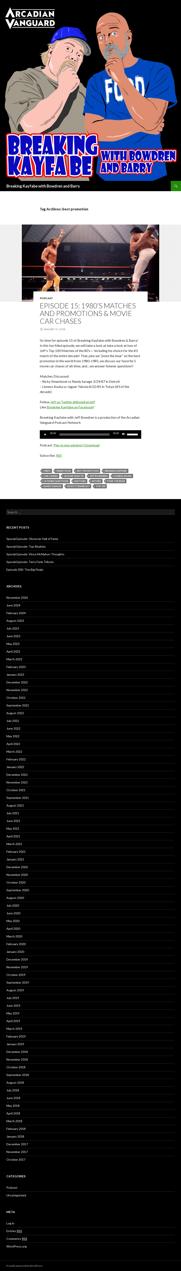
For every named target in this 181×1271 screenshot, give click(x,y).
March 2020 (14, 936)
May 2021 (12, 828)
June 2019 (13, 1005)
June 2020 (13, 913)
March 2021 (14, 844)
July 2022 (12, 721)
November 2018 (17, 1059)
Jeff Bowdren (99, 475)
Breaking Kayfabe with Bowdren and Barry (43, 186)
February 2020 (16, 944)
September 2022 (17, 705)
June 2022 (13, 728)
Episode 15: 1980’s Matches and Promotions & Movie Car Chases (88, 313)
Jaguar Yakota (74, 475)
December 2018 (17, 1052)
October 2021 (15, 790)
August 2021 (15, 805)
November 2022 (17, 690)
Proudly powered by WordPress (24, 1265)
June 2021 (13, 821)
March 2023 (14, 659)
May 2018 (12, 1105)
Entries (14, 1231)
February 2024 (16, 613)
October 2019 (15, 975)
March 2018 (14, 1121)
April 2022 (13, 744)
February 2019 (16, 1036)
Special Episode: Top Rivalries (26, 546)
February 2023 (16, 667)
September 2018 (17, 1075)
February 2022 (16, 759)
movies (96, 481)
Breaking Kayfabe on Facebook (70, 407)
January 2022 (15, 767)
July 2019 (12, 998)
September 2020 (17, 890)
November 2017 (17, 1152)
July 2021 (12, 813)
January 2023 (15, 674)
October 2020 (15, 882)
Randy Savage (52, 486)
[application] (90, 434)
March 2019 (14, 1028)
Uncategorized (16, 1195)
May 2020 (12, 921)
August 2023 (15, 620)
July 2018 (12, 1090)
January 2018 (15, 1136)
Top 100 (100, 486)
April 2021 (13, 836)
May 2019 (12, 1013)
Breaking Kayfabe (116, 470)
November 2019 (17, 967)
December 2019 (17, 959)
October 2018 (15, 1067)
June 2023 (13, 636)
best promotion (88, 470)
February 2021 (16, 851)
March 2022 (14, 751)
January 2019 (15, 1044)
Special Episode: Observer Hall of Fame (32, 539)
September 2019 (17, 982)
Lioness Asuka (123, 475)
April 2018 (13, 1113)
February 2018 (16, 1129)
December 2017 (17, 1144)
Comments (16, 1239)
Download (91, 445)
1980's (46, 470)
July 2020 (12, 905)
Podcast (46, 298)
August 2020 (15, 898)
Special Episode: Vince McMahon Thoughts (35, 554)
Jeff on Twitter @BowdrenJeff (72, 402)
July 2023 (12, 628)
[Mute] (124, 434)
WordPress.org (16, 1246)
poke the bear (116, 481)
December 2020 (17, 867)
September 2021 (17, 798)
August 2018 (15, 1082)
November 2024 (17, 597)
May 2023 (12, 644)
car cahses (50, 475)
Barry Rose (63, 470)
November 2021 (17, 782)
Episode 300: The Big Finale (24, 569)
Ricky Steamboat (78, 486)
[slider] (84, 434)
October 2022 (15, 697)
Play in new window (67, 445)
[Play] (45, 434)
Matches (80, 481)
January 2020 (15, 951)
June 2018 (13, 1098)
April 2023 (13, 651)
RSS (59, 455)
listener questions (55, 481)
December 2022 (17, 682)
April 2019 (13, 1021)
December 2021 (17, 774)
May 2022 (12, 736)
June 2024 (13, 605)
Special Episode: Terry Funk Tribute (30, 562)
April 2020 (13, 928)
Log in (10, 1223)
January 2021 (15, 859)
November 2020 (17, 874)
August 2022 (15, 713)
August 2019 (15, 990)
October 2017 (15, 1159)
